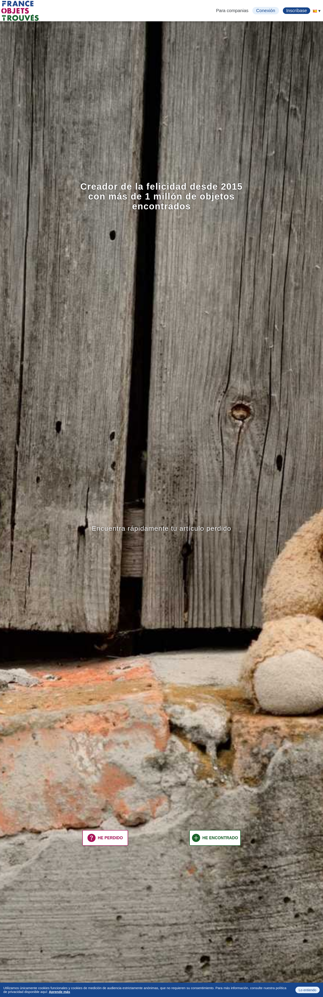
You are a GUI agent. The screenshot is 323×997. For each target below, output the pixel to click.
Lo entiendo (307, 990)
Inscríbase (296, 10)
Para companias (232, 10)
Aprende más (59, 992)
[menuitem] (315, 11)
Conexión (265, 10)
